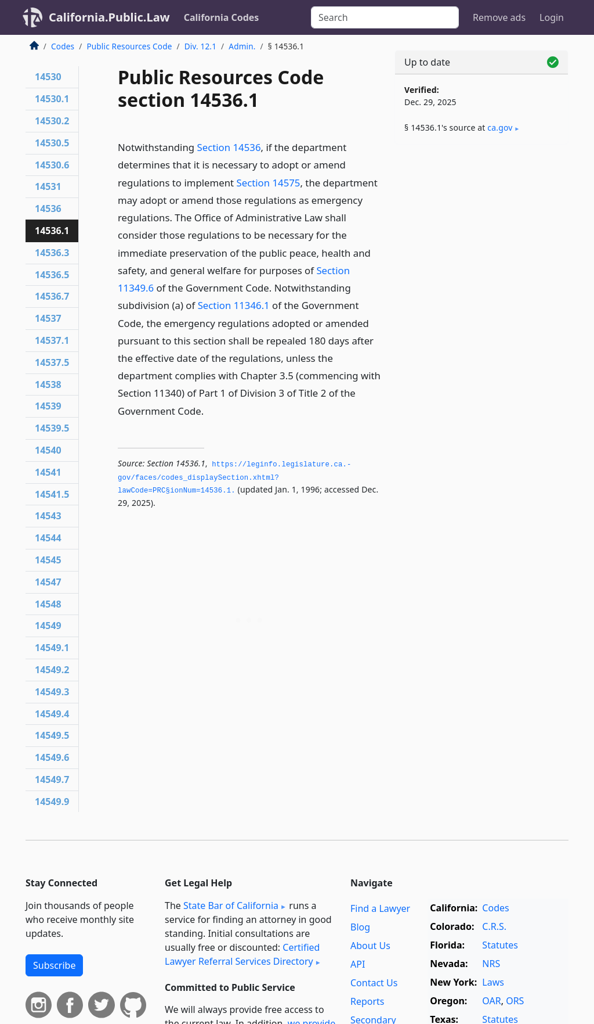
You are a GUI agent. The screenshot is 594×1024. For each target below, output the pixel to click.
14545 (48, 560)
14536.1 (52, 230)
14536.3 (52, 252)
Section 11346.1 (234, 305)
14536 (48, 208)
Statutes (500, 945)
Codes (62, 46)
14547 (48, 582)
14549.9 (52, 801)
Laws (493, 982)
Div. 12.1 (200, 46)
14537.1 (52, 340)
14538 (48, 384)
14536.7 (52, 296)
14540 (48, 450)
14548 (48, 604)
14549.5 (52, 735)
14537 (48, 318)
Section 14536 (229, 147)
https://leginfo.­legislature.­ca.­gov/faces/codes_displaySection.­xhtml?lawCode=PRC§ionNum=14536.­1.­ (234, 478)
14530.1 (52, 98)
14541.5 (52, 494)
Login (551, 17)
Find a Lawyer (380, 908)
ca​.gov (499, 127)
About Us (370, 945)
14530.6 (52, 165)
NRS (491, 963)
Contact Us (373, 982)
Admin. (242, 46)
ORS (515, 1000)
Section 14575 (268, 182)
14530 (48, 76)
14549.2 (52, 669)
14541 (48, 472)
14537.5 (52, 362)
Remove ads (499, 17)
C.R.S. (494, 926)
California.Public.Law (109, 17)
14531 (48, 186)
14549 (48, 625)
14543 (48, 515)
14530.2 (52, 120)
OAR (491, 1000)
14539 (48, 406)
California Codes (221, 17)
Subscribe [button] (54, 965)
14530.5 (52, 142)
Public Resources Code (129, 46)
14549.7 (52, 779)
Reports (367, 1001)
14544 (48, 537)
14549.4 (52, 713)
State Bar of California (230, 905)
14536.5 (52, 274)
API (357, 964)
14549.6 (52, 757)
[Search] (385, 17)
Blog (360, 927)
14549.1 (52, 647)
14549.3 (52, 691)
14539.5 (52, 428)
